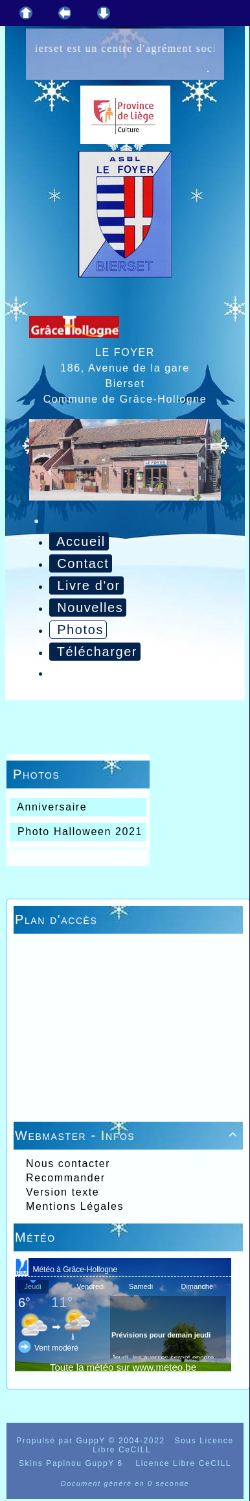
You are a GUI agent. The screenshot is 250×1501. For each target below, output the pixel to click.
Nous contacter (66, 1163)
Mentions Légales (73, 1206)
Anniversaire (50, 806)
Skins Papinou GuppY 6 (74, 1463)
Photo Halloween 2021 (78, 831)
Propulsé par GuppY (62, 1440)
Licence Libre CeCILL (182, 1463)
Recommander (64, 1177)
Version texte (60, 1192)
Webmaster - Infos (128, 1135)
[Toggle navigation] (36, 521)
